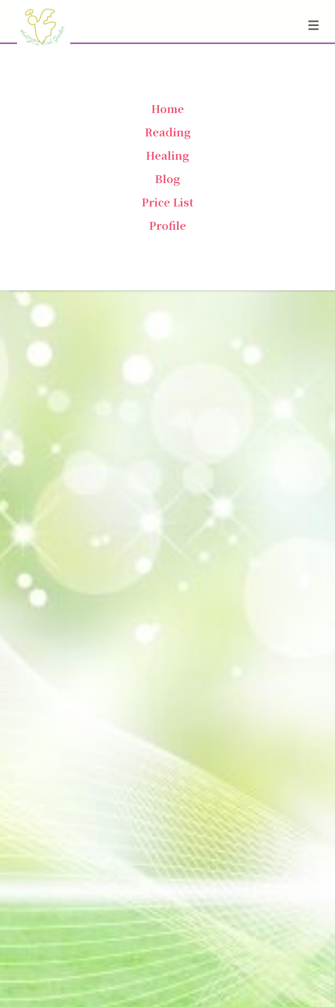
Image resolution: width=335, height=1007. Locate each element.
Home (167, 108)
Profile (167, 225)
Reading (168, 132)
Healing (167, 155)
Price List (167, 202)
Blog (167, 178)
